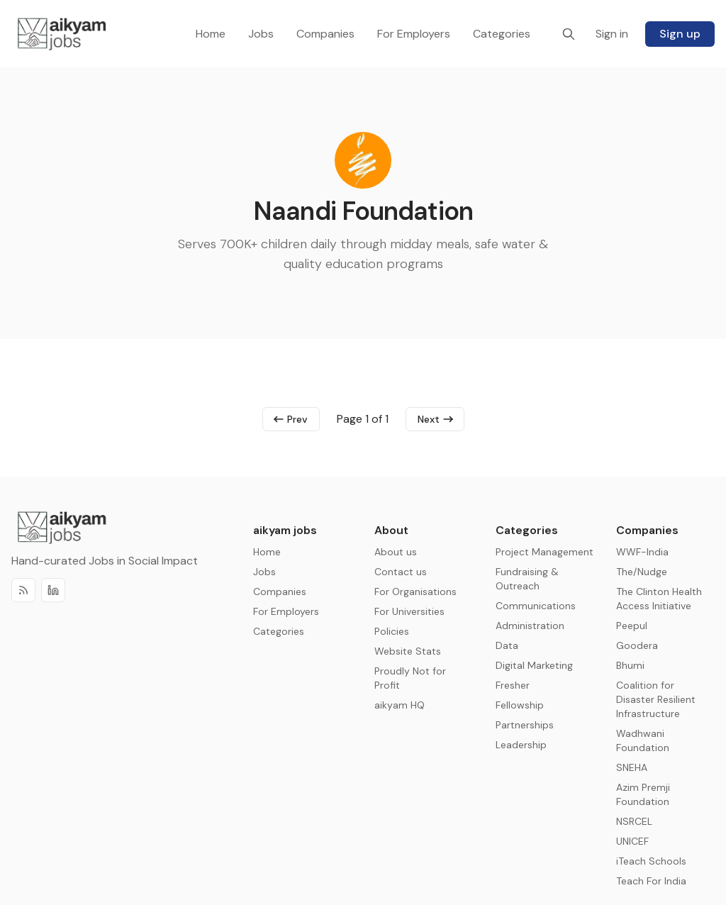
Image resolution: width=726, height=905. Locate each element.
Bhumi (630, 665)
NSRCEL (634, 821)
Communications (536, 605)
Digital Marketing (534, 665)
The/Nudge (641, 571)
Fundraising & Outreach (527, 578)
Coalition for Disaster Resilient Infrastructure (656, 699)
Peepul (631, 625)
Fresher (513, 685)
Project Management (544, 551)
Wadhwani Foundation (642, 740)
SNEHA (631, 767)
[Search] (568, 34)
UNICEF (632, 841)
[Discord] (53, 590)
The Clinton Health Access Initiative (659, 598)
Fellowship (520, 705)
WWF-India (642, 551)
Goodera (637, 645)
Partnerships (525, 724)
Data (507, 645)
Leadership (521, 744)
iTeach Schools (651, 861)
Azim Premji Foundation (643, 794)
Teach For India (651, 881)
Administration (530, 625)
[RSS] (23, 590)
